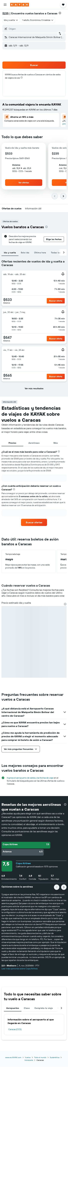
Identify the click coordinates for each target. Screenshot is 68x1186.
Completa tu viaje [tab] (43, 1008)
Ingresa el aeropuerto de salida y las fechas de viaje (30, 777)
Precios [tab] (12, 443)
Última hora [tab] (40, 252)
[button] (5, 4)
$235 (5, 13)
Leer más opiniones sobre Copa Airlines (19, 968)
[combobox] (11, 20)
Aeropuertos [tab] (12, 1008)
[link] (34, 522)
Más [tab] (55, 443)
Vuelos (28, 1057)
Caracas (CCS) (15, 1029)
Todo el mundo (40, 1057)
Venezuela (28, 1060)
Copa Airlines (23, 863)
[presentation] (60, 13)
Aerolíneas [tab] (34, 443)
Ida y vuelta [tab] (10, 252)
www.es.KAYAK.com (13, 1057)
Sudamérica (54, 1057)
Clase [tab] (27, 1008)
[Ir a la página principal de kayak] (19, 4)
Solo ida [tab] (25, 252)
